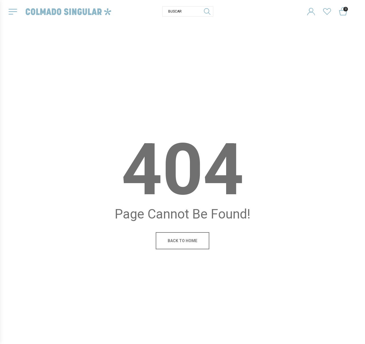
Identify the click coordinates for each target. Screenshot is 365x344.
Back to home (182, 240)
